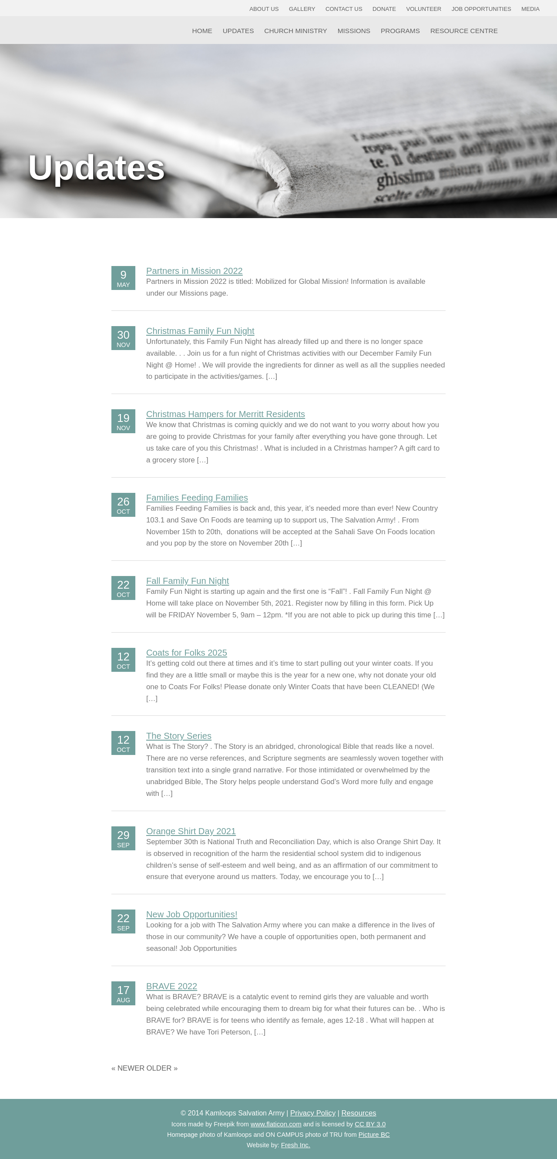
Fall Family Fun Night (187, 581)
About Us (263, 9)
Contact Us (343, 9)
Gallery (302, 9)
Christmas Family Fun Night (200, 331)
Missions (354, 30)
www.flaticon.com (276, 1124)
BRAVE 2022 (171, 986)
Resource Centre (464, 30)
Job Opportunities (481, 9)
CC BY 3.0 (370, 1124)
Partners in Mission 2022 (194, 271)
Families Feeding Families (197, 497)
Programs (400, 30)
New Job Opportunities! (192, 914)
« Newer (127, 1068)
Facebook (512, 30)
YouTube (535, 30)
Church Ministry (295, 30)
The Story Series (178, 736)
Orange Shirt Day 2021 (191, 831)
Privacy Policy (313, 1113)
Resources (358, 1113)
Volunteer (424, 9)
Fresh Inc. (295, 1145)
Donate (384, 9)
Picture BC (374, 1134)
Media (530, 9)
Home (202, 30)
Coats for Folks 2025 (186, 652)
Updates (238, 30)
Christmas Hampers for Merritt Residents (225, 414)
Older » (162, 1068)
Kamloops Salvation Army (29, 27)
